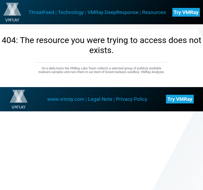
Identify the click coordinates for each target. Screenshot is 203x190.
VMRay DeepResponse (113, 12)
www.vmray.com (66, 99)
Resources (154, 12)
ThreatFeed (41, 12)
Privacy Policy (131, 99)
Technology (71, 12)
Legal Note (100, 99)
